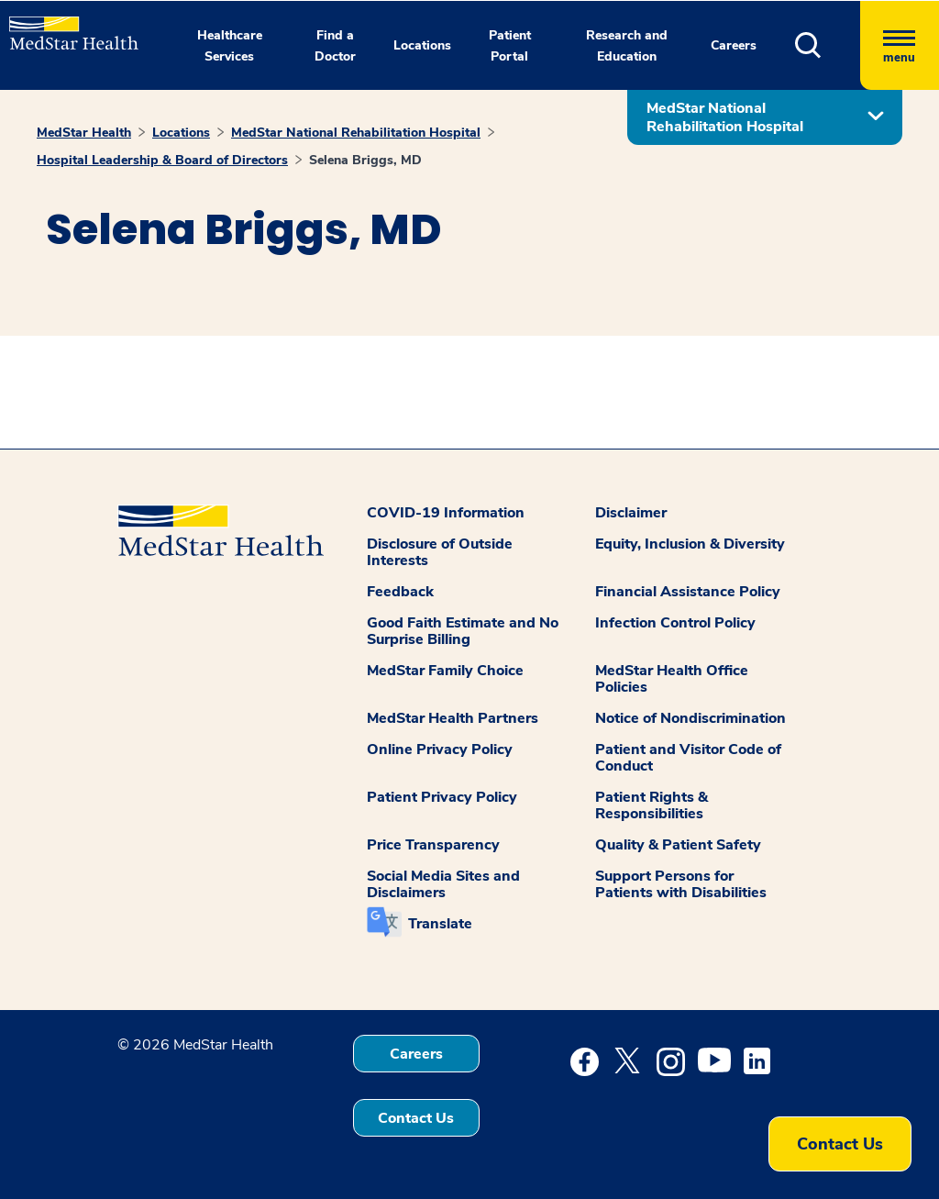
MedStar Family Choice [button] (445, 671)
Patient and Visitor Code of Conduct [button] (688, 757)
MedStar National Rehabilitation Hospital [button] (724, 117)
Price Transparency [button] (433, 845)
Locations (181, 132)
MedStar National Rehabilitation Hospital (356, 132)
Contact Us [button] (416, 1118)
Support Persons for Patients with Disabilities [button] (681, 884)
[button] (827, 45)
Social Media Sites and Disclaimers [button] (443, 884)
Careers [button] (734, 45)
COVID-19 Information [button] (446, 513)
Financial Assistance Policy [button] (687, 592)
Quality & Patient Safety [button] (678, 845)
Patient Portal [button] (510, 46)
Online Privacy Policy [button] (440, 749)
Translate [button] (440, 924)
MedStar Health (84, 132)
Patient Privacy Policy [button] (442, 797)
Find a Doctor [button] (335, 46)
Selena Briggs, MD (365, 160)
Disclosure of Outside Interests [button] (440, 552)
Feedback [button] (400, 592)
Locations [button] (422, 45)
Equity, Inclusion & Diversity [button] (690, 544)
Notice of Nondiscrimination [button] (690, 718)
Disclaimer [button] (631, 513)
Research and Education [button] (627, 46)
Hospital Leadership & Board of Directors (162, 160)
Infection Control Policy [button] (675, 623)
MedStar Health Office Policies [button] (671, 679)
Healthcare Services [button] (229, 46)
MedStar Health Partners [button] (452, 718)
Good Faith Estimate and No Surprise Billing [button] (462, 631)
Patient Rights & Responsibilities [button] (651, 805)
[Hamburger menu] (899, 45)
